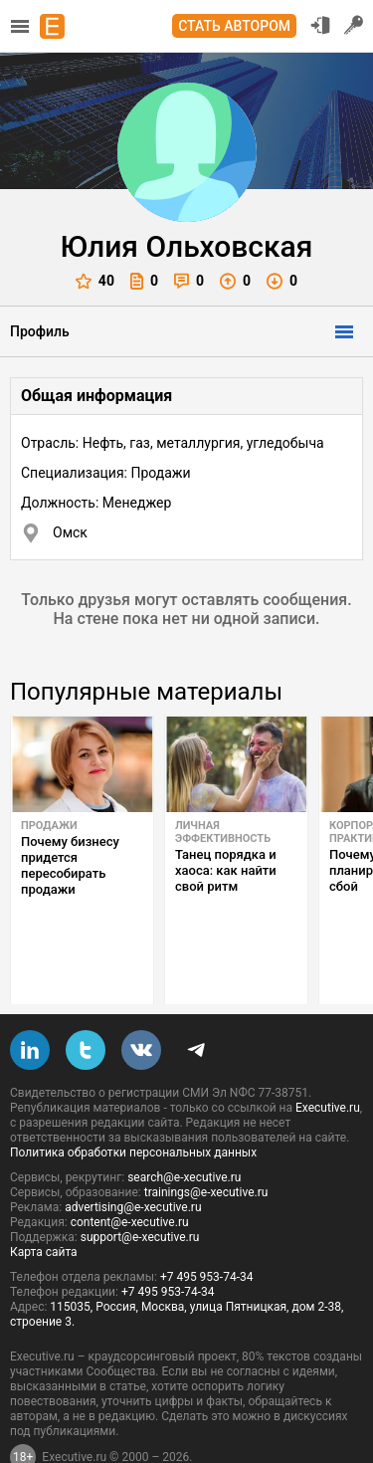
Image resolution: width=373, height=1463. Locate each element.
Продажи (49, 825)
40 (95, 281)
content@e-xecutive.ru (130, 1175)
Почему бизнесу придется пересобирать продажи (70, 865)
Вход (320, 25)
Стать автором (234, 26)
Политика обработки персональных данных (133, 1106)
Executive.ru (327, 1061)
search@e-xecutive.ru (184, 1131)
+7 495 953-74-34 (207, 1230)
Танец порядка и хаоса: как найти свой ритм (226, 870)
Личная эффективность (223, 832)
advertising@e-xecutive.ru (133, 1160)
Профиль (40, 331)
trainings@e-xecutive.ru (206, 1145)
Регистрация (354, 25)
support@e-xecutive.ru (140, 1190)
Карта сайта (44, 1205)
